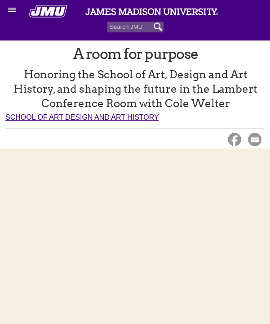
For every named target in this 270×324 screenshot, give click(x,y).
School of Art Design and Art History (82, 117)
